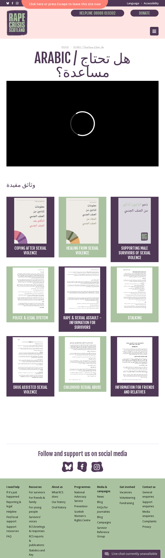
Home (65, 47)
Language (133, 3)
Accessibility (151, 3)
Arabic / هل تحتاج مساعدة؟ (88, 47)
